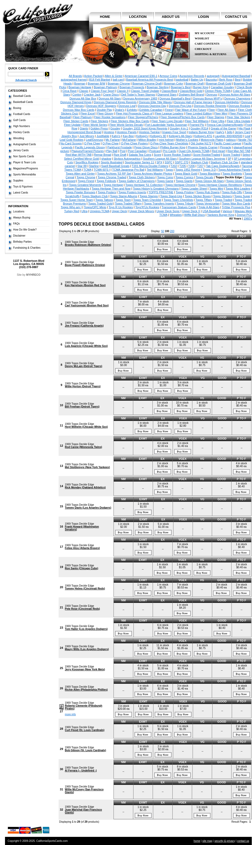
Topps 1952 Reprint (187, 169)
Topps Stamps (149, 196)
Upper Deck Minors (141, 211)
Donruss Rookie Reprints (210, 105)
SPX (159, 162)
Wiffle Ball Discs (194, 214)
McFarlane (129, 139)
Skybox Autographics (127, 158)
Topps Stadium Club (95, 196)
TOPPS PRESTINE (160, 192)
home (105, 17)
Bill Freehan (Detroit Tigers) (82, 406)
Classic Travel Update (145, 90)
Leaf (247, 136)
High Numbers (21, 126)
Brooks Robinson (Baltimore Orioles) (88, 244)
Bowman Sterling (157, 87)
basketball (182, 79)
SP (229, 158)
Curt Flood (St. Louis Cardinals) (85, 730)
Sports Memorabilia (24, 174)
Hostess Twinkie (149, 132)
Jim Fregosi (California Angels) (84, 325)
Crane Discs (111, 94)
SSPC (168, 162)
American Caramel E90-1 (141, 75)
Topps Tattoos (104, 199)
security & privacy (224, 840)
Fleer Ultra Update (238, 121)
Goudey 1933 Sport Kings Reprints (145, 128)
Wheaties (176, 214)
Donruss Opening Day (152, 105)
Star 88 (81, 166)
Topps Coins (165, 177)
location (138, 17)
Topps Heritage (113, 184)
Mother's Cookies (187, 139)
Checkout (203, 49)
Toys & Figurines (23, 186)
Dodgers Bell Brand (191, 94)
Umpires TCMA (99, 211)
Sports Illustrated (112, 162)
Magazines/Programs (25, 168)
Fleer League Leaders (169, 113)
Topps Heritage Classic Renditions (220, 184)
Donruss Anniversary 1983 (140, 98)
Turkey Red (71, 211)
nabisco (231, 139)
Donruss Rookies (239, 105)
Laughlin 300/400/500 (229, 136)
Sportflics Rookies (87, 162)
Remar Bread (102, 154)
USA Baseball (211, 211)
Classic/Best (169, 90)
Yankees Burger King (220, 214)
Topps (169, 169)
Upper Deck (119, 211)
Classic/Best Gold (191, 90)
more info (70, 714)
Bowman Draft (195, 83)
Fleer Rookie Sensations (110, 117)
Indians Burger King (201, 132)
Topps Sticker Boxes (198, 196)
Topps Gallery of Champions (137, 180)
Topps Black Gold (185, 173)
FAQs (16, 223)
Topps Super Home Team (76, 199)
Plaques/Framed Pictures (87, 151)
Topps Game (165, 180)
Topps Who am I (71, 207)
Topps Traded (223, 199)
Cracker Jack (92, 94)
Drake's (119, 109)
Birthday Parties (22, 241)
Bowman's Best (181, 87)
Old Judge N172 (201, 143)
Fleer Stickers (99, 121)
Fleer (211, 109)
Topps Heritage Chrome (180, 184)
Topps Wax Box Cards (236, 203)
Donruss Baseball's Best (175, 98)
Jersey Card (242, 132)
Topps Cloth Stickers (141, 177)
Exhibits (132, 109)
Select (247, 154)
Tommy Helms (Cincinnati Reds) (85, 588)
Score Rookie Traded (177, 154)
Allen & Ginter (114, 75)
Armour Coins (168, 75)
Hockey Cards (21, 132)
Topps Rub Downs (208, 192)
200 (172, 231)
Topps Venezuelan (208, 203)
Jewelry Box (69, 136)
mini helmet (166, 139)
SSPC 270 (181, 162)
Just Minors (86, 136)
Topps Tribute (185, 203)
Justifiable (102, 136)
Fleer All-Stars (226, 109)
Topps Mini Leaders (237, 188)
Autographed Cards (24, 144)
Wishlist (202, 38)
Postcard (155, 151)
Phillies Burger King (172, 147)
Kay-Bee (128, 136)
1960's (248, 218)
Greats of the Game (223, 128)
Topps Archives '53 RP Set (114, 173)
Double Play (104, 109)
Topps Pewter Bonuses (80, 192)
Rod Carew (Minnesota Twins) (83, 447)
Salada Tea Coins (140, 154)
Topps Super (242, 196)
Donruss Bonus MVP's (207, 98)
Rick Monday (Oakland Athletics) (85, 487)
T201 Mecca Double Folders (150, 166)
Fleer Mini (220, 113)
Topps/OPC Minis (95, 207)
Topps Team (123, 199)
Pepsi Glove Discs (146, 147)
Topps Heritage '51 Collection (144, 184)
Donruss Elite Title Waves (155, 102)
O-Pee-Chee (110, 143)
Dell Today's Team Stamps (138, 94)
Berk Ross (226, 79)
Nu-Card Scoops (71, 143)
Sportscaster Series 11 (139, 162)
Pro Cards (169, 151)
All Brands (75, 75)
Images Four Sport (174, 132)
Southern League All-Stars (160, 158)
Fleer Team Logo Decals (167, 121)
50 (162, 231)
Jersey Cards (21, 150)
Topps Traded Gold (100, 203)
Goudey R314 (199, 128)
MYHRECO (33, 274)
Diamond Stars (167, 94)
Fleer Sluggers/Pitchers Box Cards (182, 117)
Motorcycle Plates (212, 139)
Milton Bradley (147, 139)
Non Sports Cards (23, 156)
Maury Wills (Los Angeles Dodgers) (87, 649)
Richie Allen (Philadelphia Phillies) (86, 689)
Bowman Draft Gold (218, 83)
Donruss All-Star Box (82, 98)
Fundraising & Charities (26, 247)
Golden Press (99, 128)
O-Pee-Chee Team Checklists (169, 143)
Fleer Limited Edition (199, 113)
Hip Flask (244, 128)
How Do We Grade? (25, 229)
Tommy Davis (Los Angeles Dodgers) (88, 507)
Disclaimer (19, 235)
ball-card (118, 79)
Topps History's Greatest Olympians (156, 188)
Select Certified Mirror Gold (81, 158)
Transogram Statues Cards (179, 207)
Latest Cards (20, 192)
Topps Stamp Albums (123, 196)
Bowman (79, 83)
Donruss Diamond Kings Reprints (115, 102)
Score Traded (231, 154)
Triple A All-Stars (208, 207)
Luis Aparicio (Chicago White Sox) (86, 346)
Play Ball (111, 151)
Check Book (244, 87)
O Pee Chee (92, 143)
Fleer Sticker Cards (76, 121)
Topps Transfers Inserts (159, 203)
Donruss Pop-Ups (180, 105)
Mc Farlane (112, 139)
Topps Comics (184, 177)
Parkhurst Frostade (119, 147)
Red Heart (218, 151)
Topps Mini (216, 188)
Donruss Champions (237, 98)
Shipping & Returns (210, 54)
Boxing (17, 108)
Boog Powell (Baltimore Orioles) (85, 265)
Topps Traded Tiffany (128, 203)
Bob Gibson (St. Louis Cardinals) (85, 750)
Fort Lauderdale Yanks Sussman (166, 124)
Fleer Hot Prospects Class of (134, 113)
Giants (84, 128)
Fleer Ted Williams (197, 121)
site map (207, 840)
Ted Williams (155, 169)
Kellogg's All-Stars (180, 136)
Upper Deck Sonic (168, 211)
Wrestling (18, 138)
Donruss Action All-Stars (234, 94)
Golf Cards (19, 120)
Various (227, 211)
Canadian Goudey (222, 87)
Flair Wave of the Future (190, 109)
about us (171, 17)
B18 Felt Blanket (99, 79)
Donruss (211, 94)
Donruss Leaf (127, 105)
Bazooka (211, 79)
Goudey (115, 128)
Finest (169, 109)
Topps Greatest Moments (85, 184)
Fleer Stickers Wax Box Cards (130, 121)
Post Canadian (137, 151)
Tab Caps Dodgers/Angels (223, 166)
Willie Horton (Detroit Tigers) (83, 386)
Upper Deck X (191, 211)
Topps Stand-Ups (171, 196)
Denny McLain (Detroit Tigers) (83, 366)
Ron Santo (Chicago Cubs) (81, 568)
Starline (94, 166)
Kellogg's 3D (158, 136)
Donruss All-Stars (110, 98)
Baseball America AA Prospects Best (149, 79)
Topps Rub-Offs (232, 192)
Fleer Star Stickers (238, 117)
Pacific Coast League (227, 143)
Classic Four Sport (102, 90)
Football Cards (21, 114)
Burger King (200, 87)
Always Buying (21, 217)
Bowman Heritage (80, 87)
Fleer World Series (95, 124)
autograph (213, 75)
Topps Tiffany (204, 199)
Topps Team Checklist (147, 199)
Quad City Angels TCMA (193, 151)
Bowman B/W (96, 83)
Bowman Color (173, 83)
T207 (200, 166)
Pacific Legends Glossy (90, 147)
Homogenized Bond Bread (84, 132)
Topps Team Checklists (178, 199)
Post (123, 151)
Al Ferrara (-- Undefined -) (81, 770)
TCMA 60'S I (102, 169)
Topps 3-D (209, 169)
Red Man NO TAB (238, 151)
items (241, 36)
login (203, 17)
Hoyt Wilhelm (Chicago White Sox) (86, 426)
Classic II (123, 90)
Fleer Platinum (82, 117)
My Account (205, 33)
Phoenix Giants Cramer (203, 147)
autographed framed (74, 79)
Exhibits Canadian (151, 109)
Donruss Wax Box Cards (78, 109)
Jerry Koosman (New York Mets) (85, 669)
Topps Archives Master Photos (152, 173)
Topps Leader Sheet (194, 188)
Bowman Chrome (119, 83)
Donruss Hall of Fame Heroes (193, 102)
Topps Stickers (222, 196)
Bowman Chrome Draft (147, 83)
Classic (83, 90)
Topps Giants (184, 180)
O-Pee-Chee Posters (134, 143)
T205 (182, 166)
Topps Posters (107, 192)
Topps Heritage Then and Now (111, 188)
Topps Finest (86, 180)
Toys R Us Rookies (121, 207)
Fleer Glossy (105, 113)
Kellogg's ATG (203, 136)
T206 (191, 166)
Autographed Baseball (236, 75)
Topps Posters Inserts (132, 192)
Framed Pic (196, 124)
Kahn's (116, 136)
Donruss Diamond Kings (76, 102)
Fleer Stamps (215, 117)
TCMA (87, 169)
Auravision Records (191, 75)
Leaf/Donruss (94, 139)
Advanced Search (26, 79)
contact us (236, 17)
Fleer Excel (87, 113)
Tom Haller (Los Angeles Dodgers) (86, 629)
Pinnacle (225, 147)
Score (157, 154)
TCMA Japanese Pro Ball (128, 169)
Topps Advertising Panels (234, 169)
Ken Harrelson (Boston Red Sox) (85, 285)
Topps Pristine (185, 192)
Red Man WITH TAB (78, 154)
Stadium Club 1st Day (224, 162)
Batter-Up (197, 79)
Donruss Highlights (227, 102)
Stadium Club (199, 162)
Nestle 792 (245, 139)
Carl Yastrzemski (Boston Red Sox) (87, 305)
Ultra (84, 211)
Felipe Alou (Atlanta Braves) (82, 548)
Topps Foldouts (106, 180)
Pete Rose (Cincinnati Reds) (82, 608)
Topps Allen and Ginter (80, 173)
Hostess (109, 132)
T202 (173, 166)
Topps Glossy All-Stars (209, 180)
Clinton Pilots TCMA (218, 90)
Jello (230, 132)
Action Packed (93, 75)
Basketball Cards (23, 102)
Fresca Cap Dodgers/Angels (225, 124)
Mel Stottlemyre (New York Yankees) (87, 467)
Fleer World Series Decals (126, 124)
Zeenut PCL (244, 214)
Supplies (18, 180)
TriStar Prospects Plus (236, 207)
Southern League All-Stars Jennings (202, 158)
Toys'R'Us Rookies (147, 207)
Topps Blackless (209, 173)
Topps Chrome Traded (111, 177)
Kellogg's (142, 136)
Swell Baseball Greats (115, 166)
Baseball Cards (22, 96)
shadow (106, 158)
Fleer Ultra (217, 121)
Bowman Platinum (105, 87)
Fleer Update (72, 124)
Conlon (76, 94)
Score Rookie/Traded (206, 154)
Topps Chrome (85, 177)
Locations (18, 211)
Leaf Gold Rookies (72, 139)
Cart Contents (207, 43)
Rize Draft (120, 154)
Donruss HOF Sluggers (101, 105)
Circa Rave (69, 90)
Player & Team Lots (24, 162)
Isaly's (220, 132)
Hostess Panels (127, 132)
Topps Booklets (232, 173)
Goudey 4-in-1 (179, 128)
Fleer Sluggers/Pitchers (143, 117)
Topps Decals (204, 177)
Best (238, 79)
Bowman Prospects (132, 87)
